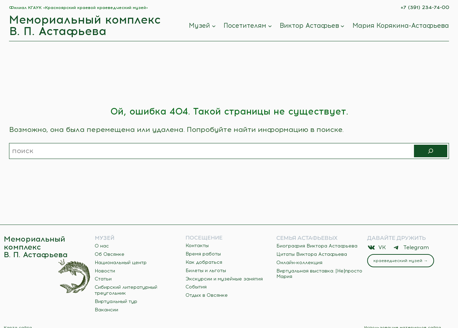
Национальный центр (121, 263)
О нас (102, 246)
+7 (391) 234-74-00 (424, 7)
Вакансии (106, 310)
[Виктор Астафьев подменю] (342, 26)
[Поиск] (430, 151)
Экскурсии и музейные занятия (224, 279)
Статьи (103, 279)
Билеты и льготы (205, 271)
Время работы (203, 254)
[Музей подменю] (214, 26)
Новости (105, 271)
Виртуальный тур (116, 301)
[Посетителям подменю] (270, 26)
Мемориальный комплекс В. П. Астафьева (85, 25)
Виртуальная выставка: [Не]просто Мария (319, 274)
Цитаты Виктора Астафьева (311, 254)
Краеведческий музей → (400, 260)
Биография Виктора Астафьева (316, 246)
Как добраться (203, 262)
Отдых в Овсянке (206, 295)
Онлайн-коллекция (299, 263)
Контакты (197, 246)
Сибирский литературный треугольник (126, 290)
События (196, 287)
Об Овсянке (109, 254)
